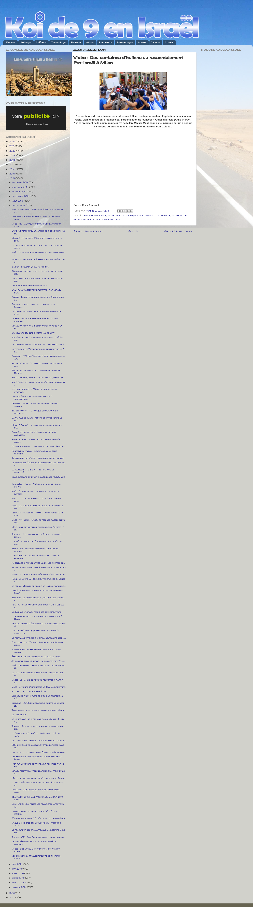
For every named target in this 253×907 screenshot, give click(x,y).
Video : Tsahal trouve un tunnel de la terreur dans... (36, 225)
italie (157, 215)
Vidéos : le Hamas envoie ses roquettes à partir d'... (37, 681)
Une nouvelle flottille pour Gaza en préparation (38, 752)
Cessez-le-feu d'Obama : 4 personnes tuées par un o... (37, 643)
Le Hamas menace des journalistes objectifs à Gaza (37, 617)
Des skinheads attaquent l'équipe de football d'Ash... (36, 857)
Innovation (105, 42)
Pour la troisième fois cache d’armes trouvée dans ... (36, 440)
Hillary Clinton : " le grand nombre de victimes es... (37, 364)
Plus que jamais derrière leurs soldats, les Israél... (35, 305)
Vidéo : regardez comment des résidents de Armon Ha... (38, 667)
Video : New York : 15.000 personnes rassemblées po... (38, 521)
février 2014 (19, 882)
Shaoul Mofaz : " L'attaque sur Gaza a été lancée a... (35, 412)
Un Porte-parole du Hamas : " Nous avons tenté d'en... (37, 514)
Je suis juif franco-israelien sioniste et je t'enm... (38, 660)
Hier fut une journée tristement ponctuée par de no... (38, 765)
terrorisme (107, 219)
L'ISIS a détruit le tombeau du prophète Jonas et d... (38, 784)
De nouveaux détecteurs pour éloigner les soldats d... (38, 464)
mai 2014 (17, 868)
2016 (12, 169)
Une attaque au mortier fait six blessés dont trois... (36, 218)
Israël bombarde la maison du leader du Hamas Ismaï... (38, 591)
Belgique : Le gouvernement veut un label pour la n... (38, 599)
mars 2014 (18, 877)
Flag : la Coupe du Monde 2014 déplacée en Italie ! (38, 580)
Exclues (10, 42)
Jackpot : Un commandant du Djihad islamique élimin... (36, 535)
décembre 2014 (20, 182)
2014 (12, 178)
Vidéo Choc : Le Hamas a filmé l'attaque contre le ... (38, 383)
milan (77, 219)
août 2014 (18, 200)
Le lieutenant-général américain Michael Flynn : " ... (38, 720)
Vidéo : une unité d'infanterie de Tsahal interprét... (38, 686)
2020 (12, 150)
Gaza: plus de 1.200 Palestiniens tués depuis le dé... (37, 419)
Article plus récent (88, 231)
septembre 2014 (21, 196)
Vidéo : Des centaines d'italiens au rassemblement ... (38, 254)
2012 (12, 897)
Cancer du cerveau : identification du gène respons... (34, 452)
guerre (149, 215)
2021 (12, 145)
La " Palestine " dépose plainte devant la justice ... (39, 740)
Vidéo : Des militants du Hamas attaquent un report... (35, 492)
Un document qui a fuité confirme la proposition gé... (37, 697)
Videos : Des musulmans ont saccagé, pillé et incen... (36, 850)
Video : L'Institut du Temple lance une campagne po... (37, 507)
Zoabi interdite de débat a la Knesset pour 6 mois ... (38, 478)
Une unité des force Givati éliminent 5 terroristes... (32, 397)
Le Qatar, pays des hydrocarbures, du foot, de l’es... (36, 313)
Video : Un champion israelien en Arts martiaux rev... (37, 499)
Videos (156, 42)
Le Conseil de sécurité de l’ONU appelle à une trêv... (36, 734)
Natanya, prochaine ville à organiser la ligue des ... (39, 568)
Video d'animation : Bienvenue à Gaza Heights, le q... (37, 211)
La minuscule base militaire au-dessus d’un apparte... (35, 320)
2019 (12, 155)
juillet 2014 (19, 205)
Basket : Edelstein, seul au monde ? (30, 266)
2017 (12, 164)
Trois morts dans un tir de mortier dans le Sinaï (38, 710)
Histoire (76, 42)
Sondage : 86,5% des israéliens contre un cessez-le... (39, 704)
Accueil (169, 42)
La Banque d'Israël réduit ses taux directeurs (36, 611)
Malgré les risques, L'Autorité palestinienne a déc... (37, 239)
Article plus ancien (178, 231)
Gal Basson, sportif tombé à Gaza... (31, 691)
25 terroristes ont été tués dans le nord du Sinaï (38, 818)
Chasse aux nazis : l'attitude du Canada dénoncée (38, 446)
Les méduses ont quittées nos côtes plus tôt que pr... (37, 542)
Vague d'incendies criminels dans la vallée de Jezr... (36, 824)
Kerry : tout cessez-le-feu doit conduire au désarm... (35, 550)
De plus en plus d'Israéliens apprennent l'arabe (38, 457)
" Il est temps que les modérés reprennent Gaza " (38, 778)
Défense (41, 42)
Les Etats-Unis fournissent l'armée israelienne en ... (38, 279)
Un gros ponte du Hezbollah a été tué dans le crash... (36, 812)
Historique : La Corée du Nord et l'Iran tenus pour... (36, 791)
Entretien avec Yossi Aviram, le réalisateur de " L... (38, 350)
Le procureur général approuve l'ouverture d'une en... (38, 831)
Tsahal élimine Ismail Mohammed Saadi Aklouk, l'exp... (37, 798)
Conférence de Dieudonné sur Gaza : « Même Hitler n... (35, 557)
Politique (26, 42)
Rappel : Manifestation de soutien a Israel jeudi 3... (38, 298)
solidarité (86, 219)
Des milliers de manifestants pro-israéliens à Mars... (37, 758)
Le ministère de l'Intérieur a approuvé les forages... (34, 843)
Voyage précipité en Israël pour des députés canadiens (35, 632)
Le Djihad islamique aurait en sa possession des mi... (37, 674)
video (117, 219)
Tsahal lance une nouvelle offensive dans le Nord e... (36, 372)
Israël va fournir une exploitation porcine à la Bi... (37, 327)
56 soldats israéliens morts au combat (33, 332)
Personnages (125, 42)
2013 (12, 892)
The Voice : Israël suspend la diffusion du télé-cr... (37, 338)
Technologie (58, 42)
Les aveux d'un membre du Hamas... (30, 285)
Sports (142, 42)
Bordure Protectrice (95, 215)
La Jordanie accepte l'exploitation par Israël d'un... (36, 291)
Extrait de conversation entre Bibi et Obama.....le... (38, 377)
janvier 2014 (19, 887)
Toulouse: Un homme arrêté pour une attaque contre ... (36, 651)
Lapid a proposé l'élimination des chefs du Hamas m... (38, 232)
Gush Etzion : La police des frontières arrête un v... (38, 805)
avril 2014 (18, 873)
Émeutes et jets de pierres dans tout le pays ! (36, 656)
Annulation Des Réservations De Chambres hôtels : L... (39, 625)
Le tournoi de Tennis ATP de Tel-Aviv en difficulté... (33, 471)
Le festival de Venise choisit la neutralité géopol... (39, 637)
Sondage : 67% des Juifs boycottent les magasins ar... (38, 357)
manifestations (180, 215)
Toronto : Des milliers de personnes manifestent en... (38, 727)
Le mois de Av (19, 714)
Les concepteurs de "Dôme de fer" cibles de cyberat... (35, 390)
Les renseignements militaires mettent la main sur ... (37, 246)
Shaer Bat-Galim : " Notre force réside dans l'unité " (36, 485)
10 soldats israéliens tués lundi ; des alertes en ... (38, 562)
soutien (96, 219)
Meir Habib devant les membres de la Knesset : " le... (38, 528)
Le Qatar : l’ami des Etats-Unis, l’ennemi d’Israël (38, 344)
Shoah (90, 42)
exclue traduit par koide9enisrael (125, 215)
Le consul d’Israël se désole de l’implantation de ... (38, 585)
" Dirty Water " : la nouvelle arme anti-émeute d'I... (37, 426)
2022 (12, 141)
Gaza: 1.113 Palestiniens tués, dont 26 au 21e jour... (39, 574)
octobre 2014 (19, 191)
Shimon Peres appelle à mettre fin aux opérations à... (39, 261)
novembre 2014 (20, 186)
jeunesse (165, 215)
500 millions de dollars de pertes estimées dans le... (38, 746)
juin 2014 (17, 864)
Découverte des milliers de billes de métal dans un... (37, 272)
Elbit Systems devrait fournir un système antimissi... (34, 433)
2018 (12, 159)
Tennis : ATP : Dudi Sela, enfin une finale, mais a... (38, 837)
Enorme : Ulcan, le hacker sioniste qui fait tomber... (35, 405)
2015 (12, 173)
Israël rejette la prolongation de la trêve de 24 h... (38, 772)
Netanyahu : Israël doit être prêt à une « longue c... (38, 606)
